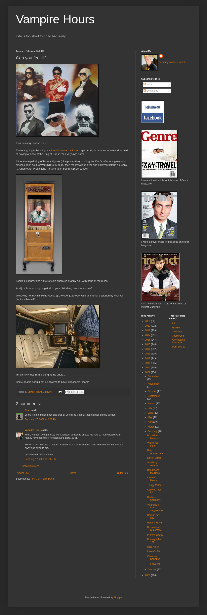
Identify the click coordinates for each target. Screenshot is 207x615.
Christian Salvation (153, 557)
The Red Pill (153, 563)
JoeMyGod (178, 335)
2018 (148, 330)
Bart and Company (153, 498)
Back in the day (153, 516)
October (152, 391)
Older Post (122, 473)
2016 (148, 339)
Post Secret (178, 346)
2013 (148, 353)
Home (73, 473)
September (154, 396)
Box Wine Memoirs (153, 437)
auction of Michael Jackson (62, 150)
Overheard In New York (179, 341)
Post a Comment (30, 466)
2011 (148, 363)
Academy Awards (152, 464)
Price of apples (155, 534)
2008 (148, 575)
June (151, 412)
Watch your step (153, 444)
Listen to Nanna (152, 479)
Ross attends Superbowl (154, 528)
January (152, 569)
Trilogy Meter (154, 485)
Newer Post (23, 473)
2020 (148, 321)
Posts (148, 84)
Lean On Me (153, 551)
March (151, 426)
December (153, 376)
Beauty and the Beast (153, 471)
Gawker (176, 327)
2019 (148, 325)
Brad (27, 410)
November (153, 383)
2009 (148, 372)
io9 (174, 323)
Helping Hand (154, 522)
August (152, 403)
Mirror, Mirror (154, 458)
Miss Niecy (153, 546)
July (150, 408)
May (150, 417)
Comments (151, 90)
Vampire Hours (55, 19)
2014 (148, 349)
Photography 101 (154, 541)
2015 (148, 344)
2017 (148, 335)
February (153, 431)
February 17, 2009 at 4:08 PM (40, 419)
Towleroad (177, 331)
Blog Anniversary (155, 452)
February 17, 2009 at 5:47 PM (40, 459)
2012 (148, 358)
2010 (148, 367)
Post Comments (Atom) (42, 478)
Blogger (118, 597)
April (150, 422)
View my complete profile (172, 62)
